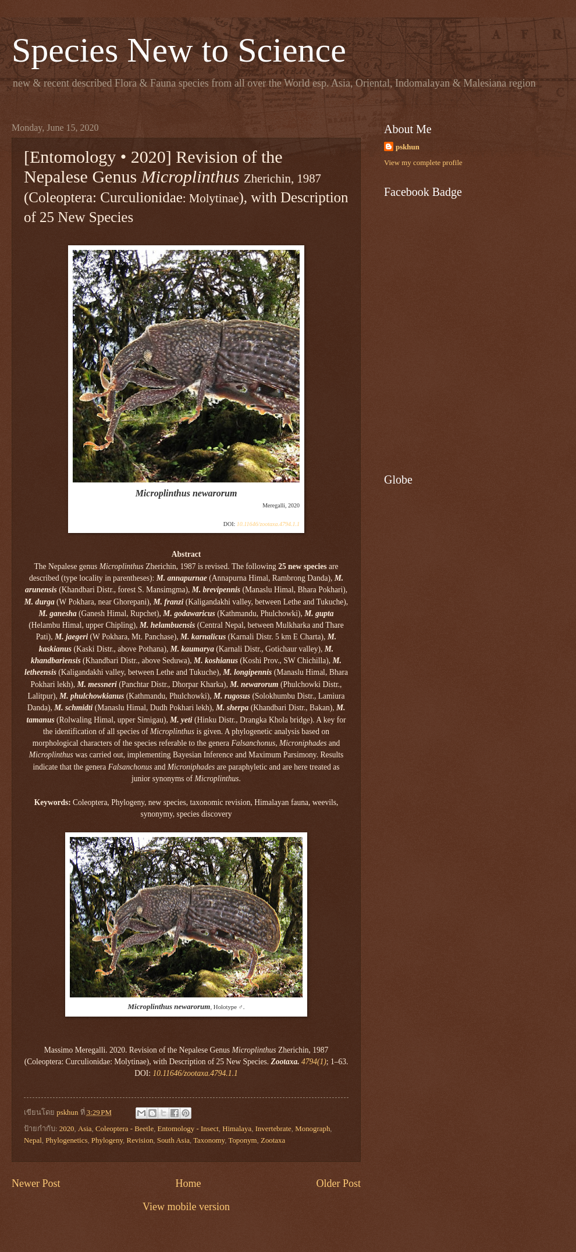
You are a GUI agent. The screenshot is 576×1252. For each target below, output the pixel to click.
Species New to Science (179, 50)
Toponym (242, 1140)
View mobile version (186, 1206)
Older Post (338, 1183)
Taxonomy (209, 1140)
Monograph (312, 1129)
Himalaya (236, 1129)
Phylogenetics (66, 1140)
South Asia (173, 1140)
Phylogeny (107, 1140)
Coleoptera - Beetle (124, 1129)
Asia (85, 1129)
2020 (66, 1129)
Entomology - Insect (188, 1129)
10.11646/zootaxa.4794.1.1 (268, 524)
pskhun (407, 147)
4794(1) (313, 1061)
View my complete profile (423, 163)
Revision (140, 1140)
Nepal (33, 1140)
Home (188, 1183)
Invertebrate (273, 1129)
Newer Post (36, 1183)
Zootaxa (273, 1140)
